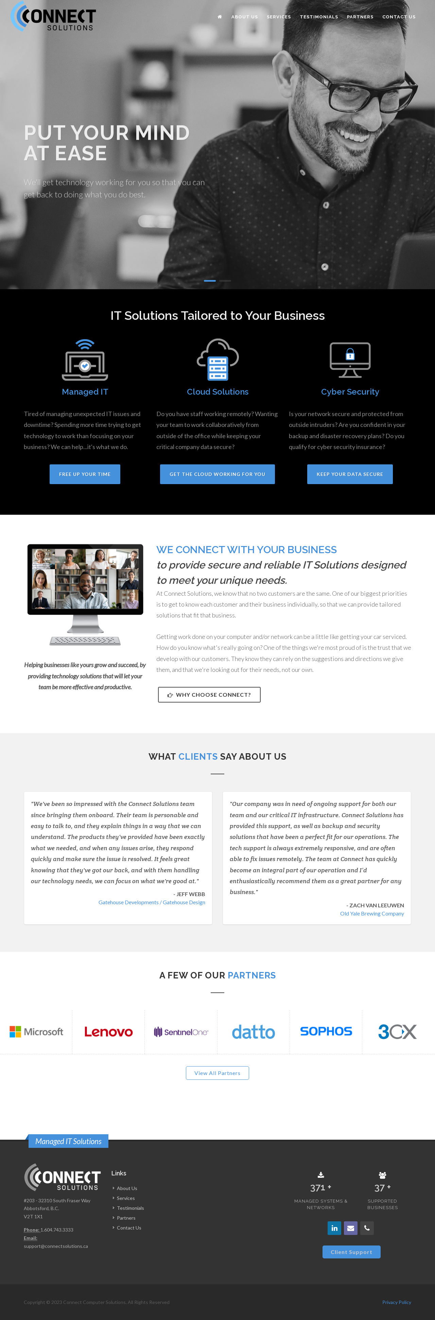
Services (126, 1198)
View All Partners (217, 1073)
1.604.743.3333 (56, 1230)
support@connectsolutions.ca (56, 1246)
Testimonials (130, 1208)
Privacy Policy (396, 1302)
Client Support (351, 1252)
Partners (126, 1218)
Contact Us (129, 1228)
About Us (127, 1188)
